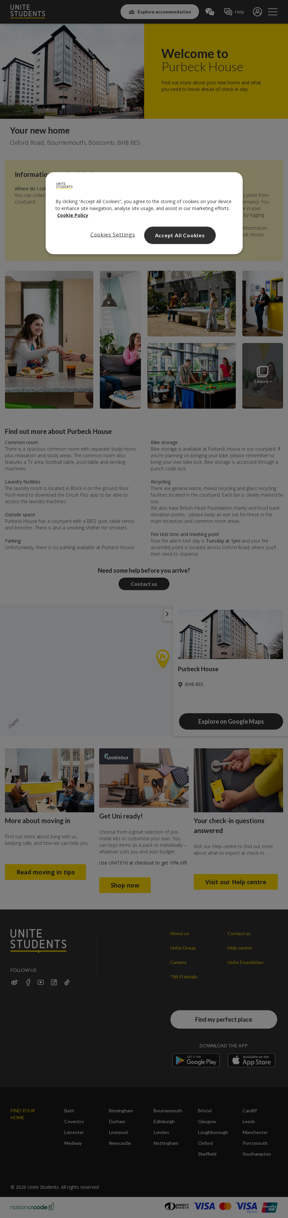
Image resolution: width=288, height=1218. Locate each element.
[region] (144, 213)
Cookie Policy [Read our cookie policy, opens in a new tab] (72, 215)
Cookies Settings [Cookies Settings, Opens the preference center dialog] (112, 234)
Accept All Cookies (180, 235)
